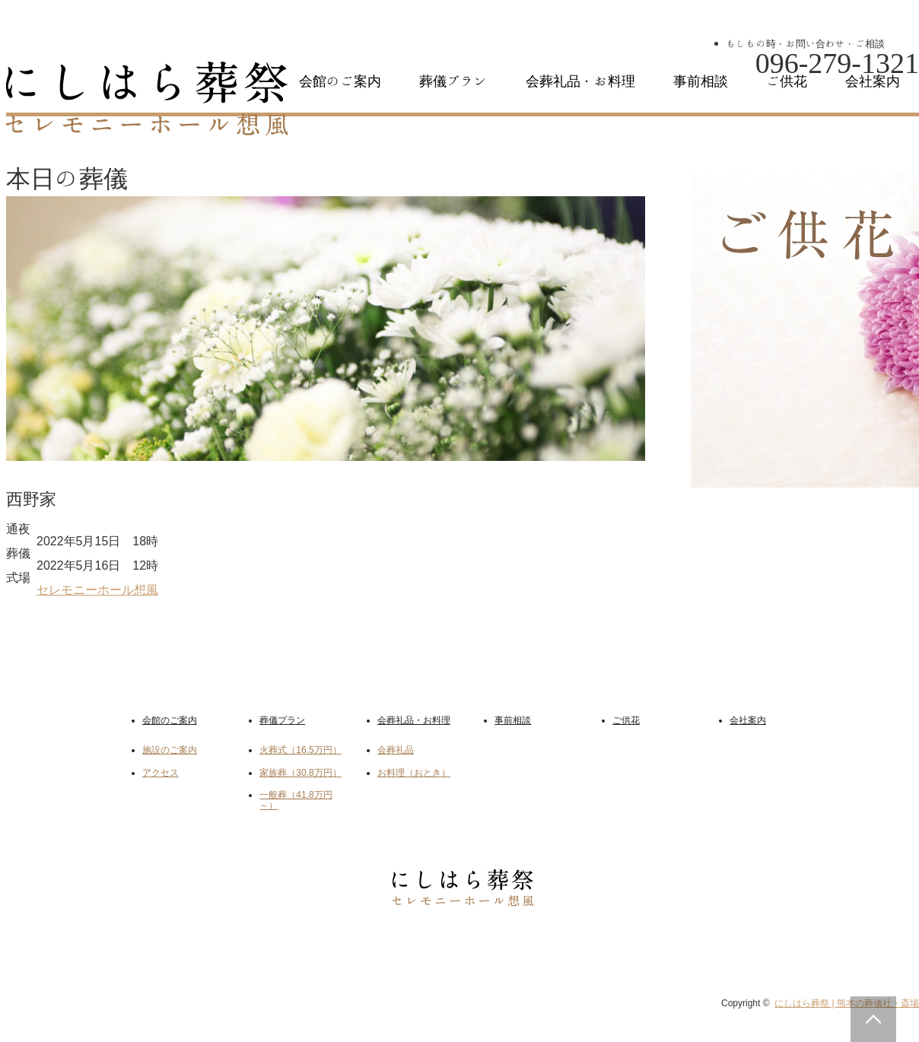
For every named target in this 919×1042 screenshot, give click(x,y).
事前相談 (700, 81)
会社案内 (872, 81)
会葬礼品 (395, 750)
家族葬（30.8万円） (300, 772)
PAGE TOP (873, 1019)
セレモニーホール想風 (97, 589)
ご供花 (786, 81)
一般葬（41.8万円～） (295, 800)
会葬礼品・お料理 (580, 81)
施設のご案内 (169, 750)
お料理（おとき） (413, 772)
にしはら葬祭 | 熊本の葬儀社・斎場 (846, 1003)
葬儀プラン (453, 81)
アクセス (160, 772)
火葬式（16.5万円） (300, 750)
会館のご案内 (340, 81)
